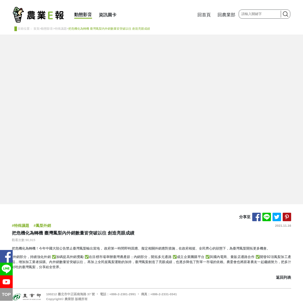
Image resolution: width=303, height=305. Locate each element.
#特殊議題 (20, 226)
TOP (6, 294)
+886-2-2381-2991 (122, 294)
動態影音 (83, 14)
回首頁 (204, 14)
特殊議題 (61, 28)
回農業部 (226, 14)
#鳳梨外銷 (42, 226)
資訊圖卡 (108, 14)
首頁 (36, 28)
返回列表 (283, 277)
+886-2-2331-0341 (163, 294)
